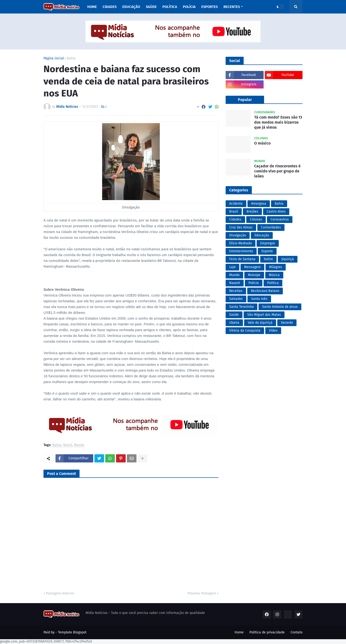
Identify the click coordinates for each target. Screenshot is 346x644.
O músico (262, 143)
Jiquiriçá (287, 259)
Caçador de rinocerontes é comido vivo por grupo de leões (277, 171)
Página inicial (53, 58)
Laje (232, 267)
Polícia (253, 283)
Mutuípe (254, 275)
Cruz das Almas (241, 227)
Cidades (235, 219)
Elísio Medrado (240, 243)
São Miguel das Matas (264, 315)
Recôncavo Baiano (265, 291)
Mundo (79, 445)
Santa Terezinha (241, 307)
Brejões (252, 211)
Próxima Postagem (201, 593)
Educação (261, 235)
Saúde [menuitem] (151, 7)
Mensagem (252, 267)
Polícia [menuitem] (189, 7)
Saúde (234, 315)
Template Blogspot (72, 632)
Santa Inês (259, 299)
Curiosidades (271, 227)
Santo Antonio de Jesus (280, 307)
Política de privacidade (267, 632)
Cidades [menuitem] (110, 7)
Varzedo (287, 323)
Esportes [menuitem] (209, 7)
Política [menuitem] (169, 7)
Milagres (275, 267)
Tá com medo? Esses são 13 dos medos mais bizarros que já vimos (278, 122)
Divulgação (237, 235)
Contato (296, 632)
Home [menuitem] (92, 7)
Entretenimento (241, 251)
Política (273, 283)
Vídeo (273, 330)
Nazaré (234, 283)
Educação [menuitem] (131, 7)
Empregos (267, 243)
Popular (245, 99)
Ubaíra (234, 323)
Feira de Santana (242, 259)
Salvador (236, 299)
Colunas (256, 219)
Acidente (236, 204)
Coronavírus (280, 219)
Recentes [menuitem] (231, 7)
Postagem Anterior (60, 593)
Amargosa (258, 204)
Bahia (71, 58)
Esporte (267, 251)
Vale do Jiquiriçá (260, 323)
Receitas (235, 291)
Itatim (268, 259)
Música (274, 275)
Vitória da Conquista (244, 330)
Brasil (67, 445)
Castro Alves (276, 211)
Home (239, 632)
